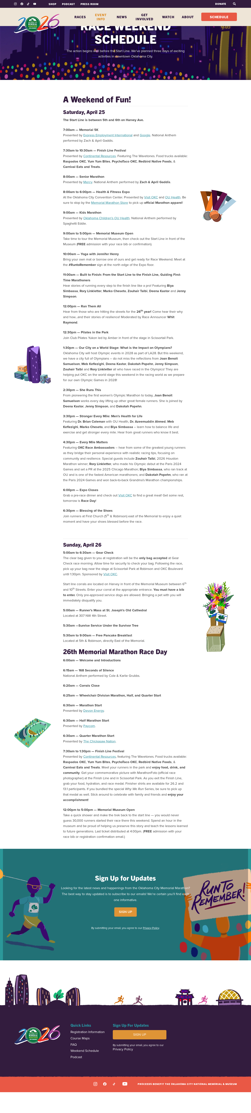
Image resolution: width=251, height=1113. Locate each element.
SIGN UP (125, 932)
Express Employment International (107, 156)
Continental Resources (99, 176)
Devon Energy (93, 731)
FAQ (73, 1066)
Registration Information (87, 1053)
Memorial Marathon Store (109, 223)
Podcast (76, 1078)
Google (145, 156)
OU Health (173, 218)
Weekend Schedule (84, 1072)
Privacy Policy (151, 949)
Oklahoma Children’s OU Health (106, 239)
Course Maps (80, 1059)
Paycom (89, 746)
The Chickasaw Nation (99, 762)
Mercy (87, 202)
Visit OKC (151, 218)
